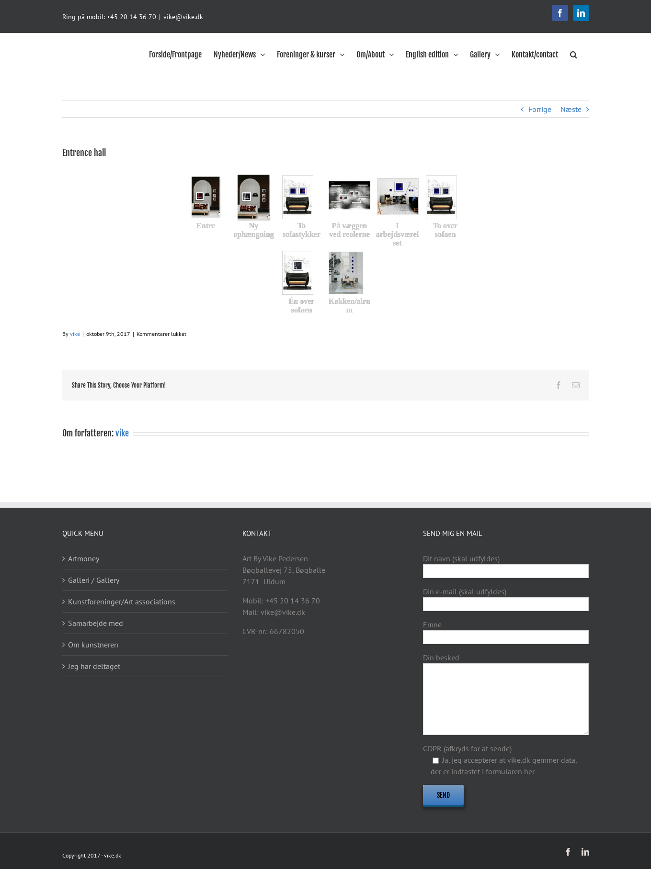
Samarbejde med (95, 623)
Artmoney (83, 558)
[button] (573, 53)
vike (75, 333)
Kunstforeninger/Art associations (121, 601)
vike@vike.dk (183, 16)
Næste (571, 109)
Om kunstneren (93, 644)
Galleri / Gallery (93, 580)
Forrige (539, 109)
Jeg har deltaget (94, 666)
